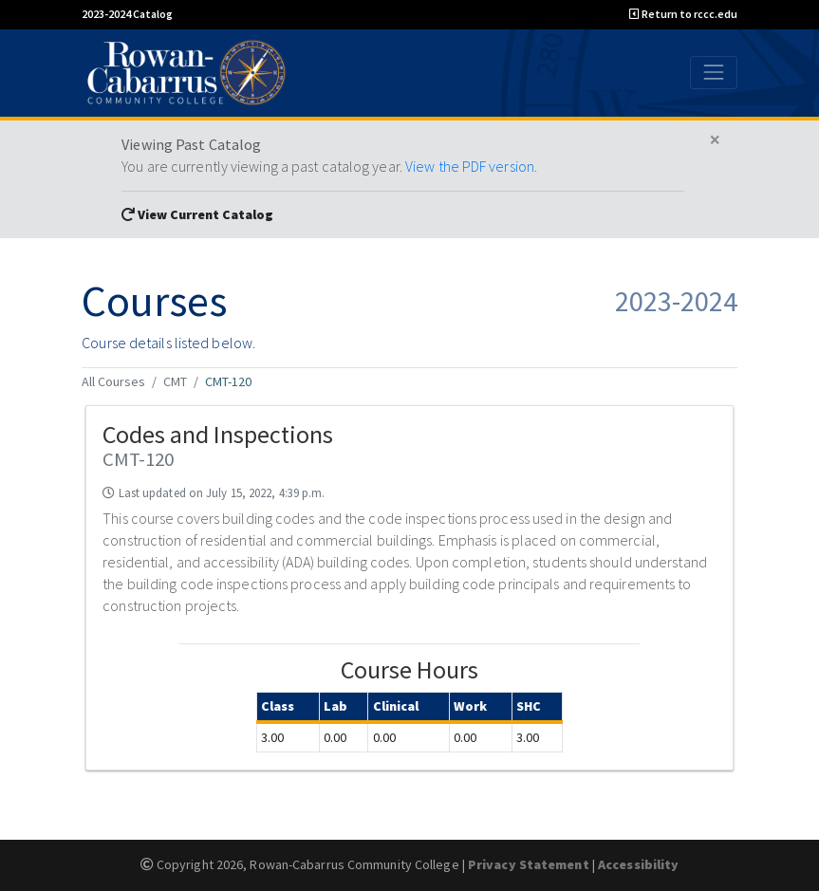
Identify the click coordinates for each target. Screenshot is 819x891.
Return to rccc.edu (683, 14)
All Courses (113, 381)
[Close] (715, 140)
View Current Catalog (197, 214)
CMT (175, 381)
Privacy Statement (528, 864)
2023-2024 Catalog (127, 14)
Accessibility (638, 864)
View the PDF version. (471, 166)
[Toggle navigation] (713, 72)
